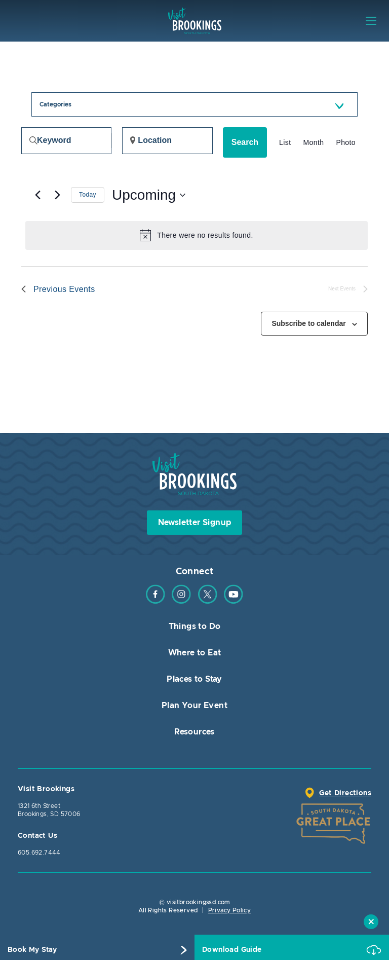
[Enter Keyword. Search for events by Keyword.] (66, 140)
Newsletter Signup (194, 523)
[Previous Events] (37, 195)
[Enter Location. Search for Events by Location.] (167, 140)
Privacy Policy (229, 910)
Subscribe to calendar (308, 323)
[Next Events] (57, 195)
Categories (55, 104)
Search (244, 142)
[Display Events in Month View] (313, 143)
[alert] (196, 235)
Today (87, 194)
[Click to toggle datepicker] (148, 195)
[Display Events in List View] (285, 143)
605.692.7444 (39, 853)
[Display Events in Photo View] (346, 143)
